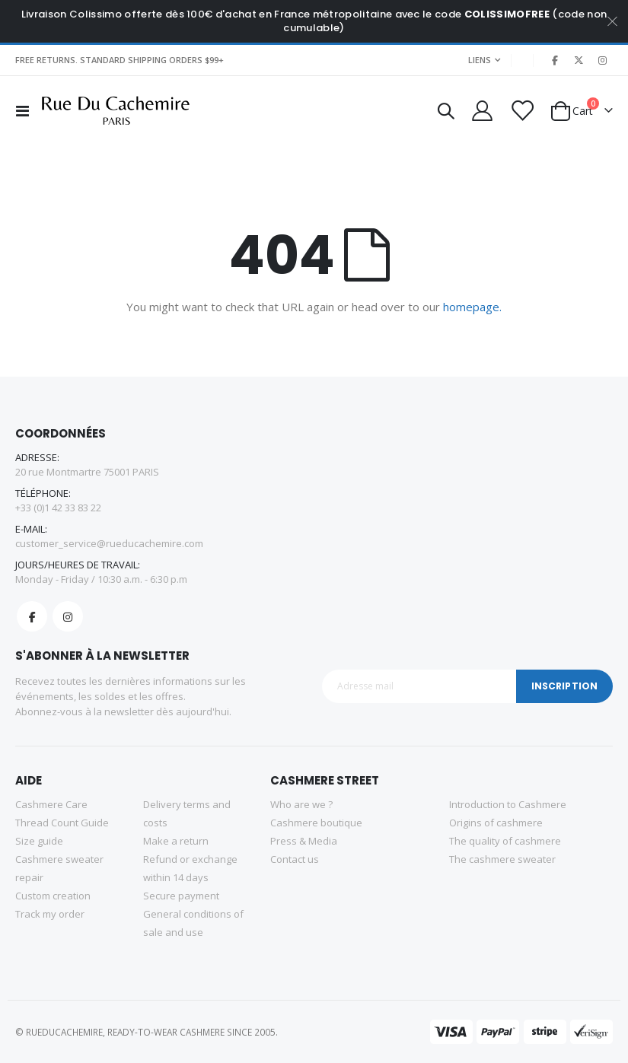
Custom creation (53, 895)
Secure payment (181, 895)
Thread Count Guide (62, 822)
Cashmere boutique (316, 822)
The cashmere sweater (502, 859)
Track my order (49, 914)
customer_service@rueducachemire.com (109, 543)
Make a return (176, 841)
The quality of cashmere (505, 841)
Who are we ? (301, 804)
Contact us (294, 859)
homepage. (472, 306)
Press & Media (303, 841)
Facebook (32, 616)
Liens (479, 59)
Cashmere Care (51, 804)
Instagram (68, 616)
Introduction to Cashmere (507, 804)
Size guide (39, 841)
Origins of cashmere (496, 822)
